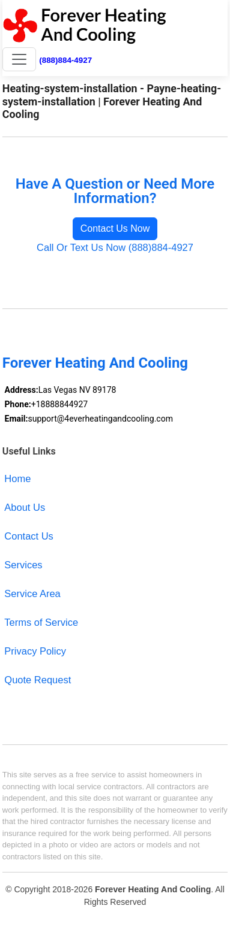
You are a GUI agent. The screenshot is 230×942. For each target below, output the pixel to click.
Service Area (32, 593)
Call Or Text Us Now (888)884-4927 (115, 247)
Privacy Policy (35, 651)
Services (23, 564)
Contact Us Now (115, 228)
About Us (24, 507)
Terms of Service (41, 622)
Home (17, 478)
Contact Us (28, 536)
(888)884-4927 (65, 60)
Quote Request (37, 679)
